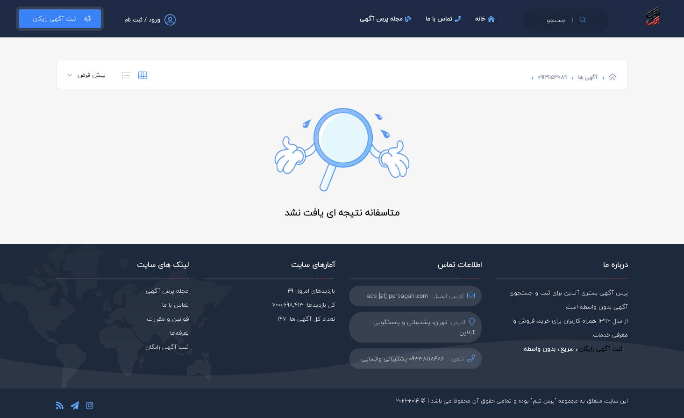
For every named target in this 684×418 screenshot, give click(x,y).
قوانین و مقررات (168, 319)
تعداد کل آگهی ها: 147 (306, 319)
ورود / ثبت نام (142, 20)
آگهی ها (588, 77)
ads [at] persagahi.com (397, 296)
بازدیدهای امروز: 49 (311, 291)
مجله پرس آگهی (386, 19)
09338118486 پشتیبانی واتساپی (402, 358)
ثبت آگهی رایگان (60, 18)
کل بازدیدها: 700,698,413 (303, 305)
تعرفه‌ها (179, 333)
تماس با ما (444, 19)
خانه (486, 19)
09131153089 (552, 77)
